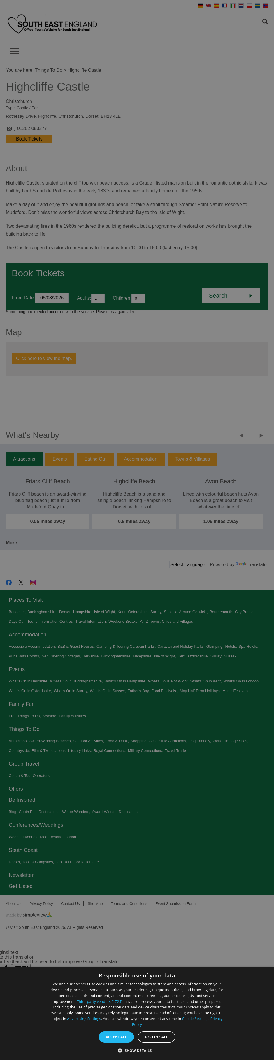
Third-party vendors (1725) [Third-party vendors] (99, 1001)
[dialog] (137, 1013)
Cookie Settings (195, 1018)
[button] (137, 1050)
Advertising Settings (84, 1018)
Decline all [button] (156, 1036)
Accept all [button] (116, 1036)
